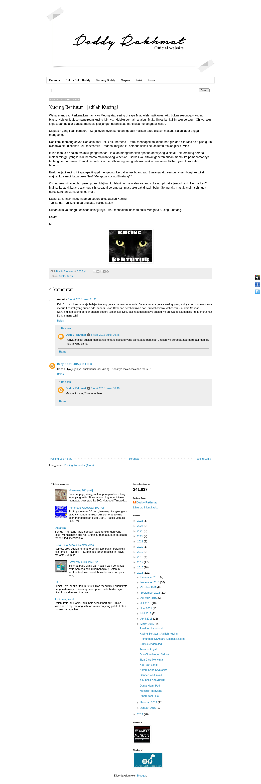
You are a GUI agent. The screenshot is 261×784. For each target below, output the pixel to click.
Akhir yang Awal (64, 599)
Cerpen (125, 80)
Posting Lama (203, 458)
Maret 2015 (147, 624)
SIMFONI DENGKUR (152, 680)
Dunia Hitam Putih (150, 685)
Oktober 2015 (148, 587)
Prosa (151, 80)
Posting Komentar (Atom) (79, 465)
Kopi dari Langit (149, 664)
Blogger (141, 775)
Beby (60, 364)
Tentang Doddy (105, 80)
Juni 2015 (146, 608)
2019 (140, 551)
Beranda (54, 80)
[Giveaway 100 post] (81, 490)
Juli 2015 (146, 603)
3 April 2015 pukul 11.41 (82, 299)
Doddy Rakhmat (76, 334)
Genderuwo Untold (151, 675)
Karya (70, 276)
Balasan (66, 328)
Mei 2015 (146, 613)
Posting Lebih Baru (61, 458)
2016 (140, 567)
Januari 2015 (148, 707)
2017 (140, 562)
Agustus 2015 (148, 598)
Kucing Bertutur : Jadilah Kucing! (159, 633)
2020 (140, 546)
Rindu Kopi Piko (149, 696)
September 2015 (150, 592)
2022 (140, 536)
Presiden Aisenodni (151, 628)
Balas (60, 320)
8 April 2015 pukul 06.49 (105, 388)
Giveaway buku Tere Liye (83, 562)
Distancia (60, 527)
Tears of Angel (148, 649)
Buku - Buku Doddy (78, 80)
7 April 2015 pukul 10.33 (79, 364)
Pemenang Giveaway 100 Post (87, 507)
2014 (140, 714)
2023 (140, 531)
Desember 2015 (150, 577)
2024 (140, 525)
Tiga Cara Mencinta (151, 659)
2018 (140, 557)
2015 (140, 572)
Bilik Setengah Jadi (151, 644)
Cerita (62, 276)
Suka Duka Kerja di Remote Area (74, 545)
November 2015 (150, 582)
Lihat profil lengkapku (145, 507)
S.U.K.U (59, 582)
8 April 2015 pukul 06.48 (105, 334)
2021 (140, 541)
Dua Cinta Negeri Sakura (154, 654)
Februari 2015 (149, 702)
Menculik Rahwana (151, 690)
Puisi (139, 80)
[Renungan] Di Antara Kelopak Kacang (162, 638)
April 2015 (146, 618)
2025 (140, 520)
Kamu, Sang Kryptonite (153, 670)
